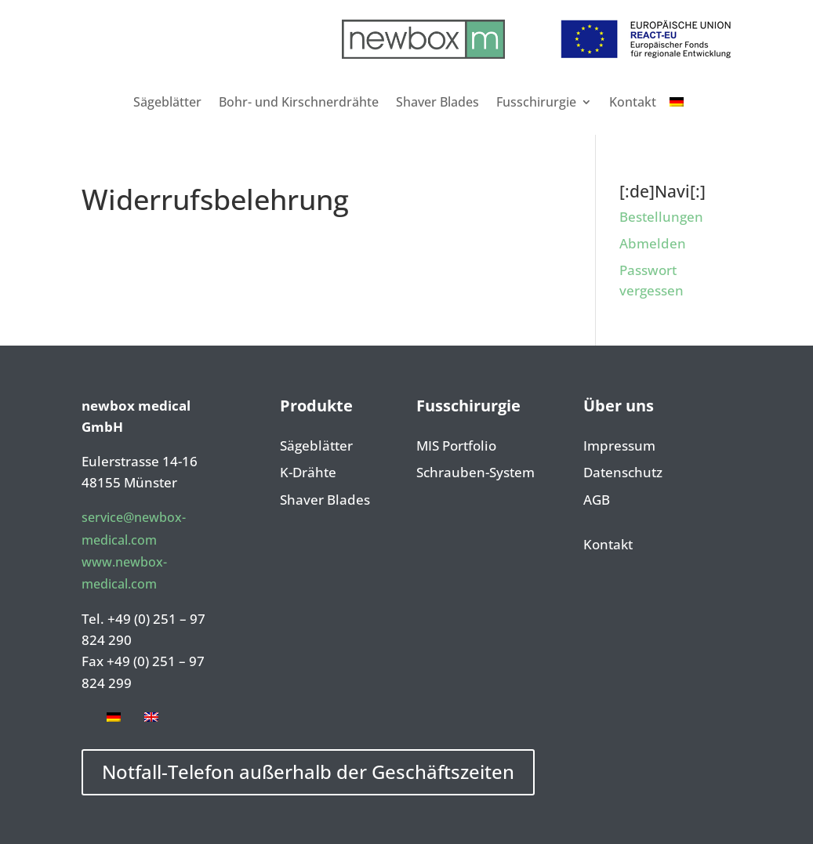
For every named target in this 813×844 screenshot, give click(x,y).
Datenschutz (622, 473)
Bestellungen (661, 217)
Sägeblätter (167, 101)
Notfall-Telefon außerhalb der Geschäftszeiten (308, 771)
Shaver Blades (437, 101)
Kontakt (632, 101)
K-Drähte (308, 473)
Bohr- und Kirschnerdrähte (299, 101)
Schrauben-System (475, 473)
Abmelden (652, 243)
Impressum (619, 447)
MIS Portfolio (456, 447)
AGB (596, 501)
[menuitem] (677, 102)
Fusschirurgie (536, 101)
